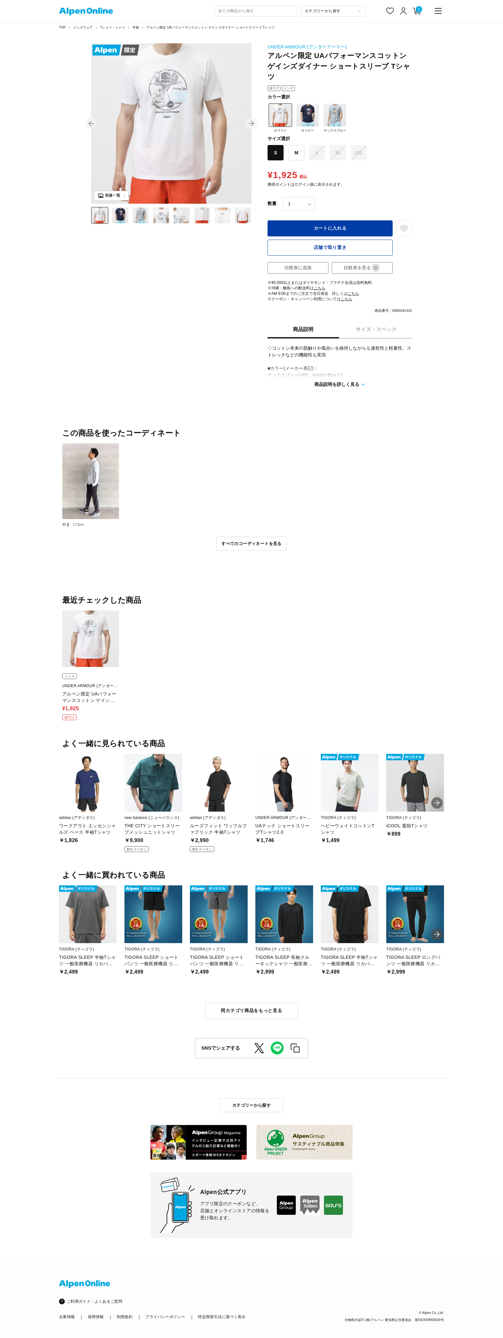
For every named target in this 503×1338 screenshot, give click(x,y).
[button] (91, 123)
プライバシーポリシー (165, 1317)
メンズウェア (83, 27)
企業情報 (67, 1317)
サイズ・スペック (376, 329)
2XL (359, 152)
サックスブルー (335, 117)
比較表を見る (362, 268)
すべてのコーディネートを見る (251, 543)
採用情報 (96, 1317)
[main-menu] (438, 11)
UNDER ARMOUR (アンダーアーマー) (307, 46)
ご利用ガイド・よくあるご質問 (94, 1301)
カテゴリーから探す (251, 1105)
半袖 (135, 27)
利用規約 (124, 1317)
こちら (319, 288)
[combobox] (256, 11)
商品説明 (303, 329)
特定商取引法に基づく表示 (221, 1317)
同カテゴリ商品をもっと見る (251, 1010)
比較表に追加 (298, 267)
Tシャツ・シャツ (112, 27)
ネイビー (308, 117)
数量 (272, 203)
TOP (62, 27)
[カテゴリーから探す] (333, 11)
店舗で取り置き (330, 247)
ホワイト (280, 117)
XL (338, 152)
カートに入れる (330, 228)
